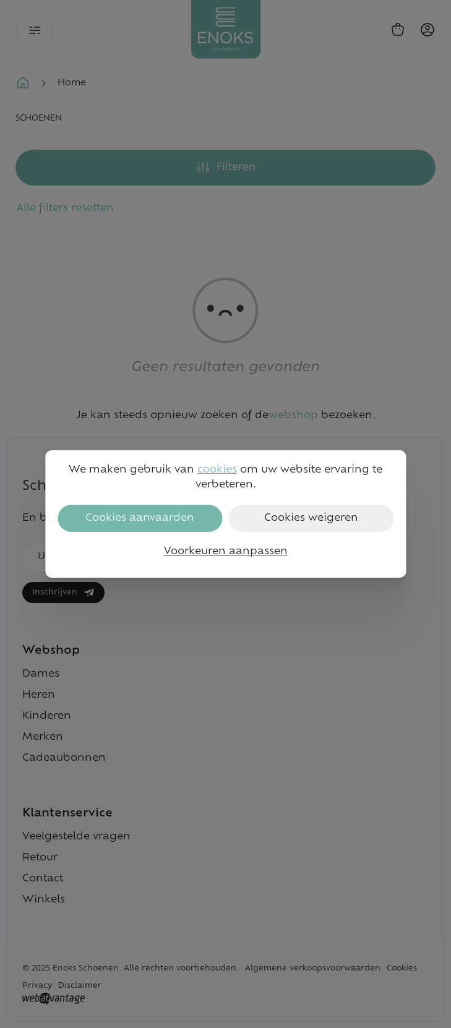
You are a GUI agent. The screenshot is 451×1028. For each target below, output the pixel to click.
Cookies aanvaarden (139, 518)
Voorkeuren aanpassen (226, 552)
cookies (217, 470)
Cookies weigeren (311, 518)
